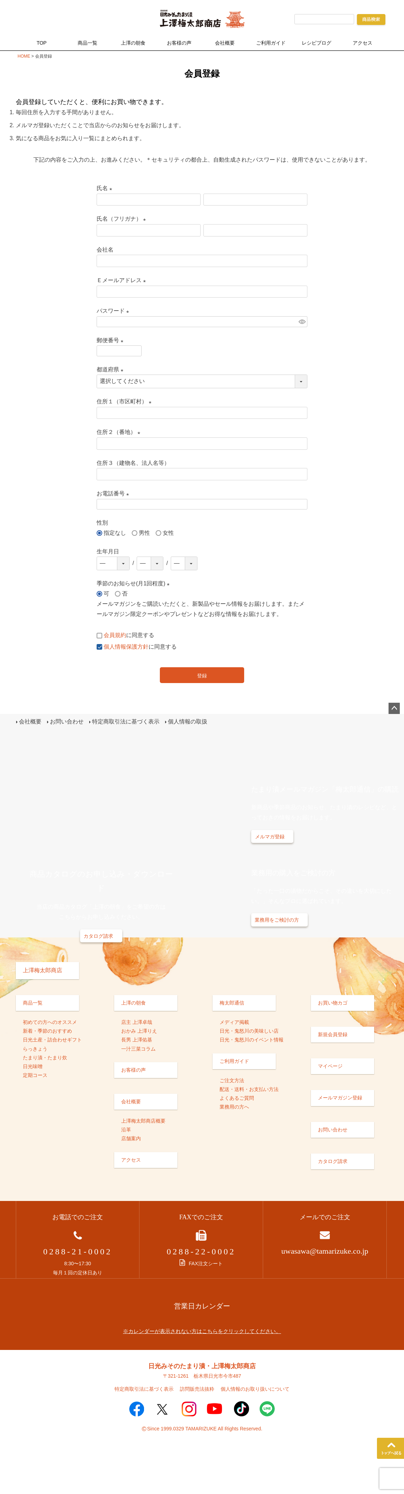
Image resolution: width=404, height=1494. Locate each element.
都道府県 (111, 369)
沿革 (126, 1129)
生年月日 (108, 551)
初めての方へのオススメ (50, 1022)
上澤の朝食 (133, 43)
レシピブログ (316, 43)
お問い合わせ (67, 722)
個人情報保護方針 (126, 647)
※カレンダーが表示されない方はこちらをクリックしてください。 (202, 1331)
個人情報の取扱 (187, 722)
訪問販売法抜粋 (197, 1389)
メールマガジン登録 (340, 1097)
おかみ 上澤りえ (139, 1031)
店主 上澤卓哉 (136, 1022)
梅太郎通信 (232, 1002)
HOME (24, 56)
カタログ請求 (98, 935)
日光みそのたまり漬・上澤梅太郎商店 (202, 1365)
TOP (42, 43)
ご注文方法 (232, 1080)
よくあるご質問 (237, 1098)
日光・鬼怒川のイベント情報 (252, 1039)
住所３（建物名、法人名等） (133, 463)
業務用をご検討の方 (277, 920)
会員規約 (115, 635)
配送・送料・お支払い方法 (249, 1089)
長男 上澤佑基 (136, 1039)
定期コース (35, 1075)
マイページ (330, 1066)
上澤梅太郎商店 (42, 970)
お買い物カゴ (332, 1002)
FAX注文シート (201, 1263)
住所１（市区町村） (125, 401)
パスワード (114, 311)
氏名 (106, 188)
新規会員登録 (332, 1034)
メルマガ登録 (270, 836)
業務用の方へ (234, 1107)
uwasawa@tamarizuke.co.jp (325, 1251)
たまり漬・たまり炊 (45, 1057)
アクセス (362, 43)
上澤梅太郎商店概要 (143, 1121)
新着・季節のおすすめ (47, 1031)
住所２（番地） (120, 432)
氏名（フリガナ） (123, 219)
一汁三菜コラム (138, 1048)
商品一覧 (87, 43)
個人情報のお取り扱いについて (255, 1389)
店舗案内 (131, 1138)
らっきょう (35, 1048)
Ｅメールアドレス (123, 280)
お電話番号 (114, 493)
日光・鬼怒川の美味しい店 (249, 1031)
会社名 (105, 250)
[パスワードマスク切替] (302, 322)
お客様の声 (179, 43)
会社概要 (225, 43)
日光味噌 (33, 1066)
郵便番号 (111, 340)
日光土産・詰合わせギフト (52, 1039)
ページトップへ (394, 708)
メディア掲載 (234, 1022)
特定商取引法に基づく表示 (125, 722)
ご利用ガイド (271, 43)
